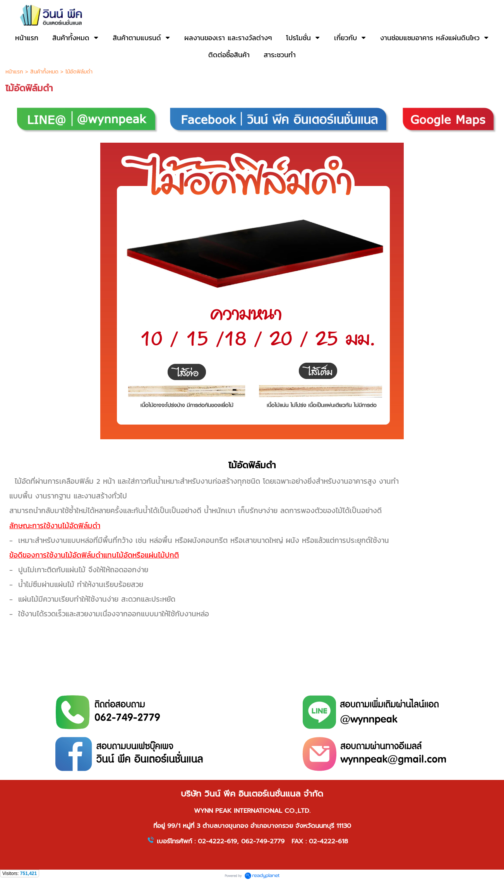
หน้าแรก (14, 72)
